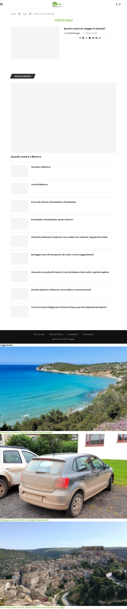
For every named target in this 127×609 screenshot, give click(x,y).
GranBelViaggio (73, 33)
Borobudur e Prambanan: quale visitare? (52, 219)
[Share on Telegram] (90, 38)
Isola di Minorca (39, 184)
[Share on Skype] (96, 38)
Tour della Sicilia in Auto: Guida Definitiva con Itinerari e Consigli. (32, 607)
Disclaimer (88, 334)
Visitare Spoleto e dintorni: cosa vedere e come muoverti (61, 289)
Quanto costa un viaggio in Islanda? (84, 28)
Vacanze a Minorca (41, 166)
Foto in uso (39, 334)
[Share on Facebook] (80, 38)
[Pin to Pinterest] (83, 38)
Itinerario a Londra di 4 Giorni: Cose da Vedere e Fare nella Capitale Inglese (70, 272)
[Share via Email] (100, 38)
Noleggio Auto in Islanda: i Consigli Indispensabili (24, 520)
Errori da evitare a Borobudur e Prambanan (53, 201)
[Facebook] (116, 4)
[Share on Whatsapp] (86, 38)
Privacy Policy (56, 334)
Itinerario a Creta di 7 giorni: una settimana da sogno (26, 432)
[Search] (125, 4)
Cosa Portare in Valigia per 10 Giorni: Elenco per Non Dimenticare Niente (69, 307)
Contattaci (73, 334)
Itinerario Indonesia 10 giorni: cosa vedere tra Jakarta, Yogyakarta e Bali (69, 237)
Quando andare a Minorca (26, 156)
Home (13, 14)
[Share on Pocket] (93, 38)
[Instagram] (119, 4)
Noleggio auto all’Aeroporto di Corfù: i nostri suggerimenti (62, 254)
